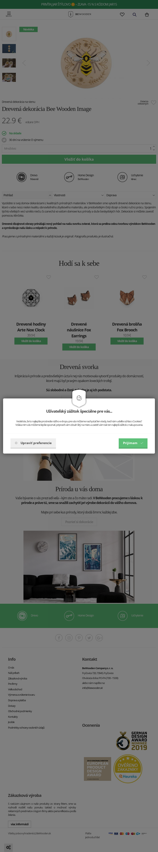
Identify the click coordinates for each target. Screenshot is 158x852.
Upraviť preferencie (33, 443)
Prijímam (133, 443)
